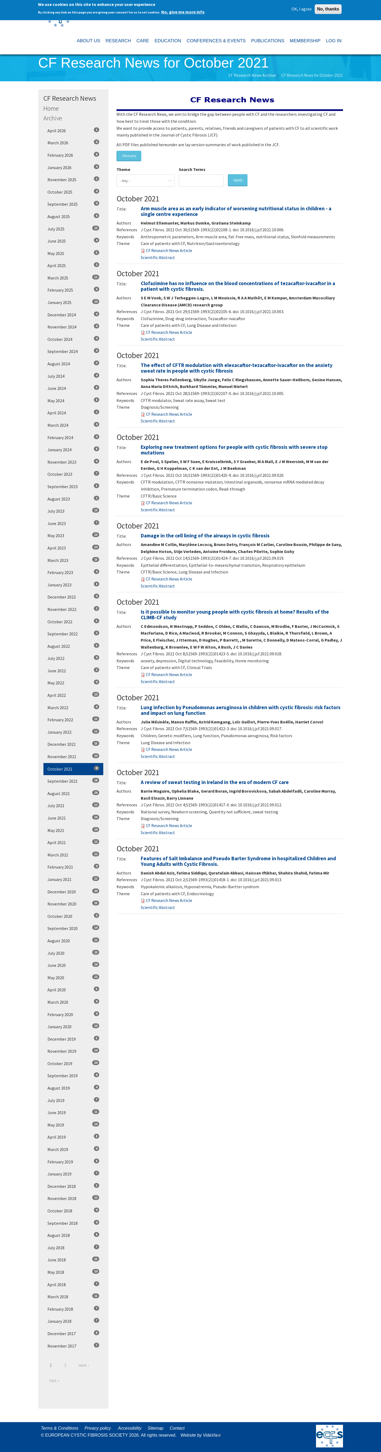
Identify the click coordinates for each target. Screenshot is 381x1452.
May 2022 (73, 682)
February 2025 (73, 290)
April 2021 (73, 842)
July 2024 (73, 376)
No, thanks (328, 8)
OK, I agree (301, 8)
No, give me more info (183, 11)
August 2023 (73, 499)
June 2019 (73, 1112)
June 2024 (73, 388)
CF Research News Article (169, 250)
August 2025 (73, 216)
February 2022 (73, 719)
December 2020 (73, 891)
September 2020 (73, 928)
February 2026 (73, 155)
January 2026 (73, 167)
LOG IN (334, 40)
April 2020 (73, 989)
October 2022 (73, 621)
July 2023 (73, 511)
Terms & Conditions (59, 1428)
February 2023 (73, 572)
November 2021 (73, 756)
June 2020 (73, 965)
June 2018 (73, 1259)
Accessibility (129, 1428)
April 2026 (73, 130)
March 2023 (73, 560)
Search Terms (192, 169)
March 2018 (73, 1296)
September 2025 (73, 204)
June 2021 (73, 818)
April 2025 (73, 265)
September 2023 (73, 486)
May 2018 (73, 1272)
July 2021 (73, 805)
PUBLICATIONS (267, 40)
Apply (238, 179)
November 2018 (73, 1198)
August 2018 (73, 1235)
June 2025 (73, 241)
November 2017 (73, 1346)
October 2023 (73, 474)
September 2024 (73, 351)
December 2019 (73, 1039)
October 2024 (73, 339)
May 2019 (73, 1125)
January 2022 (73, 732)
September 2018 (73, 1223)
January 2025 (73, 302)
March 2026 (73, 142)
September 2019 (73, 1075)
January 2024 (73, 449)
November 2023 (73, 462)
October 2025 (73, 192)
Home (51, 108)
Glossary (129, 155)
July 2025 (73, 229)
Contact (177, 1428)
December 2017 (73, 1333)
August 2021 (73, 793)
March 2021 (73, 855)
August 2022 (73, 646)
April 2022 (73, 695)
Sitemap (155, 1428)
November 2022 (73, 609)
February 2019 (73, 1161)
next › (83, 1365)
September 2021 (73, 781)
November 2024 (73, 327)
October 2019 (73, 1063)
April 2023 (73, 548)
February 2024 (73, 437)
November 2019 (73, 1051)
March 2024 (73, 425)
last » (54, 1380)
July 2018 (73, 1247)
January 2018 (73, 1321)
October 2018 (73, 1210)
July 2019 (73, 1100)
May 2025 (73, 253)
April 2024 (73, 412)
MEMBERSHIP (305, 40)
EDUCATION (168, 40)
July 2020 (73, 953)
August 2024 (73, 363)
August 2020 (73, 940)
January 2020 (73, 1026)
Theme (123, 169)
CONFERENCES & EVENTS (216, 40)
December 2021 (73, 744)
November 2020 (73, 904)
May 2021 (73, 830)
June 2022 (73, 670)
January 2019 (73, 1174)
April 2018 (73, 1284)
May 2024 (73, 400)
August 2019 (73, 1088)
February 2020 (73, 1014)
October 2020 (73, 916)
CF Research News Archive (252, 75)
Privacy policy (98, 1428)
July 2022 (73, 658)
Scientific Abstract (158, 257)
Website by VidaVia (202, 1435)
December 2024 (73, 314)
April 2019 (73, 1137)
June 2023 (73, 523)
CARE (142, 40)
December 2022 (73, 597)
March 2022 (73, 707)
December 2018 (73, 1186)
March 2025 (73, 278)
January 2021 (73, 879)
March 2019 (73, 1149)
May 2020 (73, 977)
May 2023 (73, 535)
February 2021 (73, 867)
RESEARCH (118, 40)
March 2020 (73, 1002)
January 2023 (73, 584)
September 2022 (73, 633)
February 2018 (73, 1309)
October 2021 (73, 769)
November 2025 (73, 179)
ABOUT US (88, 40)
